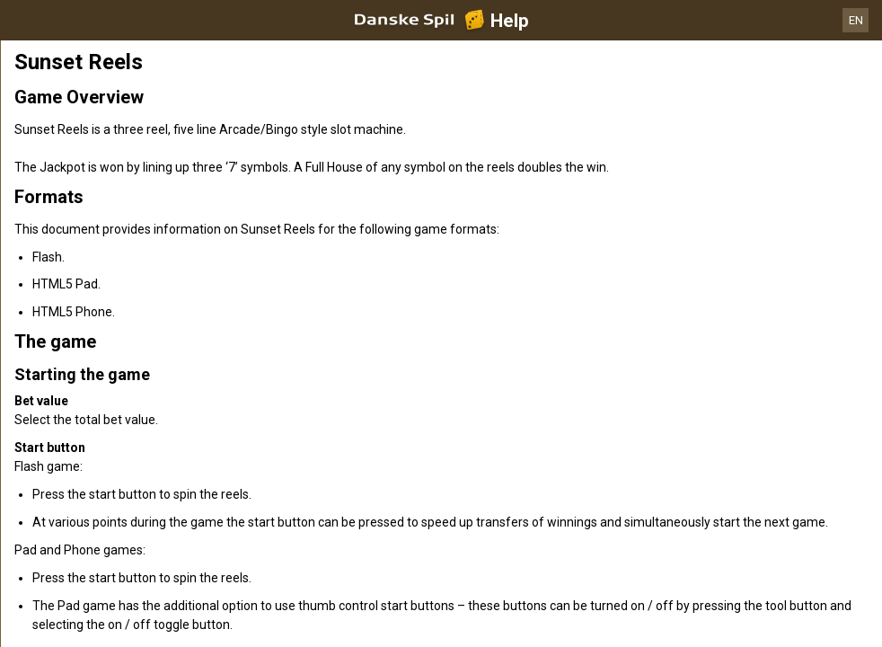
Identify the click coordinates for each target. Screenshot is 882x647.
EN (856, 20)
